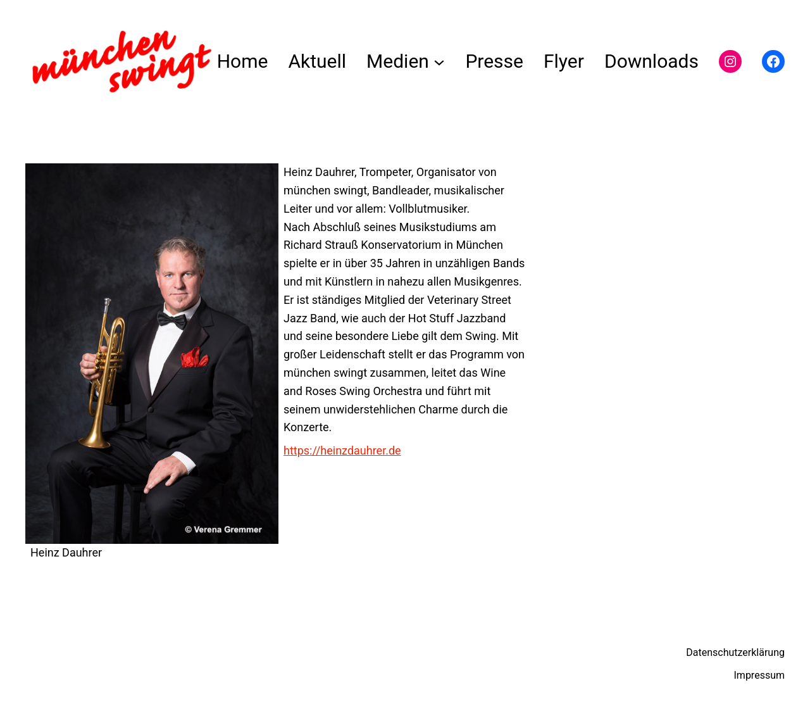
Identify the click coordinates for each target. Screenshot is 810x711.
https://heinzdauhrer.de (342, 450)
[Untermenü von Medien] (439, 61)
